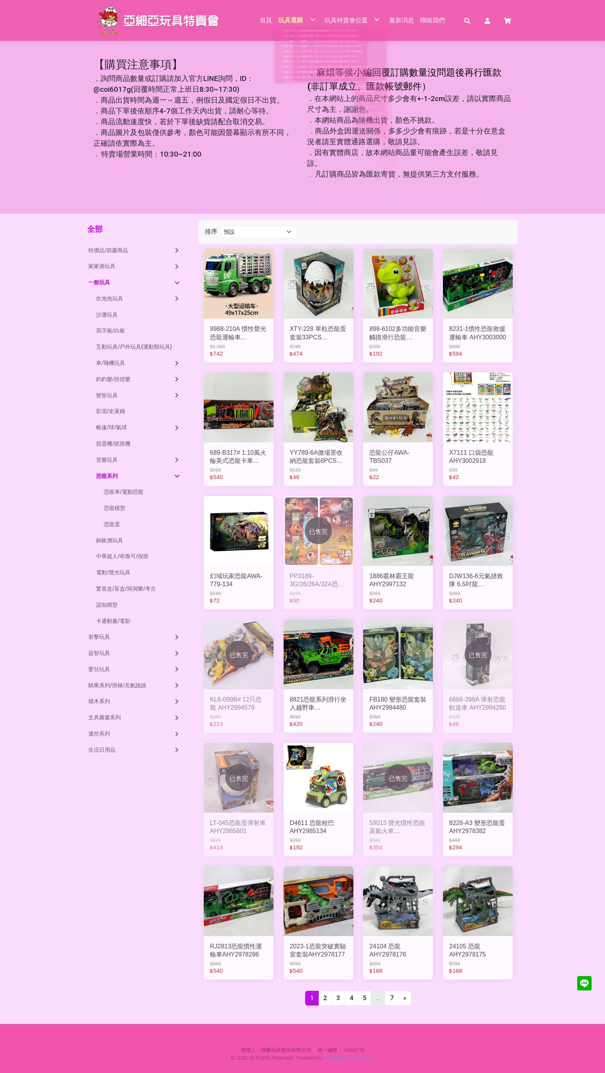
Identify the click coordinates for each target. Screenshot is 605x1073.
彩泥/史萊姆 (110, 411)
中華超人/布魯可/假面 (122, 556)
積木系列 (134, 701)
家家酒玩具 (134, 266)
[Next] (404, 998)
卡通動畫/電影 (113, 621)
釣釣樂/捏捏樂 (138, 379)
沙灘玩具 (107, 315)
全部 (95, 229)
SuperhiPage (360, 1058)
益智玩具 (134, 653)
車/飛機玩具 (138, 363)
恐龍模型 (114, 508)
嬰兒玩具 (134, 669)
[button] (467, 20)
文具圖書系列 (134, 718)
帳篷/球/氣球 (138, 428)
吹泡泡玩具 (138, 298)
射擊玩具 (134, 637)
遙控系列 (134, 734)
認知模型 (107, 605)
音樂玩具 (138, 460)
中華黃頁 (334, 1058)
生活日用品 (134, 750)
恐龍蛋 (112, 524)
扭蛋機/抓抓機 (113, 443)
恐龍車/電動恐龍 (124, 492)
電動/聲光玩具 (113, 573)
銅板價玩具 (109, 540)
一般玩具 (133, 282)
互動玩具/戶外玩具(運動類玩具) (134, 347)
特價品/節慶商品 (134, 250)
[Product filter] (258, 232)
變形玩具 (138, 395)
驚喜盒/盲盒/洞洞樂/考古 (126, 588)
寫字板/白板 (110, 331)
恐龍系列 (137, 476)
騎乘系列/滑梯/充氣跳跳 (134, 685)
